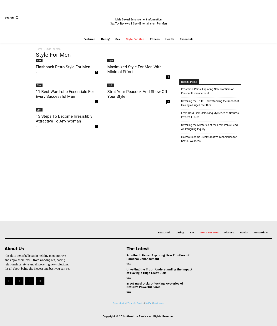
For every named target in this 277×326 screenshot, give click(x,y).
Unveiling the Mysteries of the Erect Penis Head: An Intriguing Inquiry (209, 127)
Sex (129, 263)
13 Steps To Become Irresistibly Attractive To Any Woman (64, 118)
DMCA (148, 303)
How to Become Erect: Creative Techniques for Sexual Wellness (209, 139)
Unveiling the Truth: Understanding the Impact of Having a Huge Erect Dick (210, 103)
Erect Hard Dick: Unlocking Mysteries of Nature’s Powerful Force (210, 115)
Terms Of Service (136, 303)
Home (39, 49)
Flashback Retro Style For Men (63, 67)
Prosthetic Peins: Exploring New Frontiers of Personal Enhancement (207, 91)
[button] (12, 18)
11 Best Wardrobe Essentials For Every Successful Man (65, 94)
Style (39, 60)
